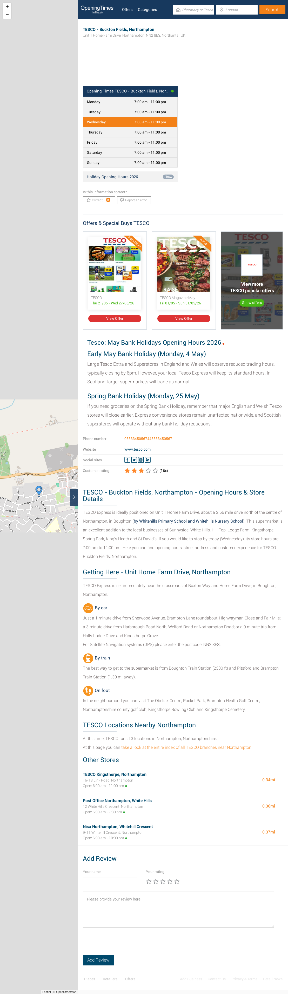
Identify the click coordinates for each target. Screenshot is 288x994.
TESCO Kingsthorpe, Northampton (114, 774)
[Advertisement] (183, 69)
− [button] (7, 15)
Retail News (273, 979)
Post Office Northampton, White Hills (117, 800)
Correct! (98, 200)
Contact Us (217, 979)
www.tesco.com (137, 449)
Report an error (133, 200)
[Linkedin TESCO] (148, 460)
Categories (147, 9)
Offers (127, 9)
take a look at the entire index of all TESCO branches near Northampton (186, 747)
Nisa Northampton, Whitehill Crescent (118, 826)
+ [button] (7, 7)
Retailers (110, 979)
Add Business (191, 979)
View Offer (114, 318)
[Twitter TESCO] (134, 460)
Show (168, 177)
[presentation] (122, 945)
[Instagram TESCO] (141, 460)
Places (89, 979)
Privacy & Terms (244, 979)
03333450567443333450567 (148, 439)
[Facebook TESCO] (127, 460)
